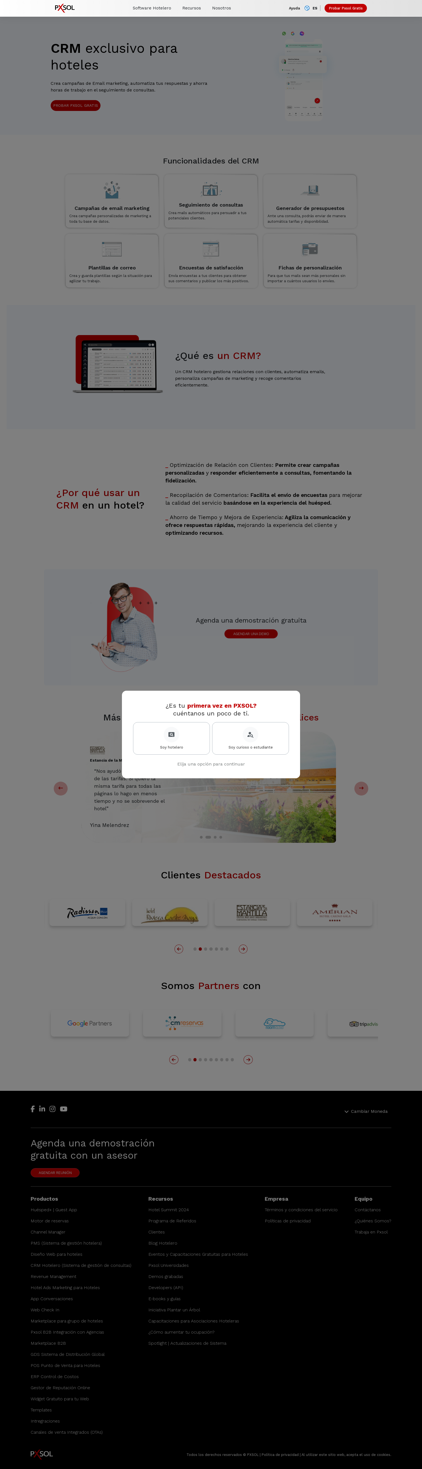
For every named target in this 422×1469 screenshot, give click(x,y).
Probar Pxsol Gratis (346, 8)
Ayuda (294, 8)
